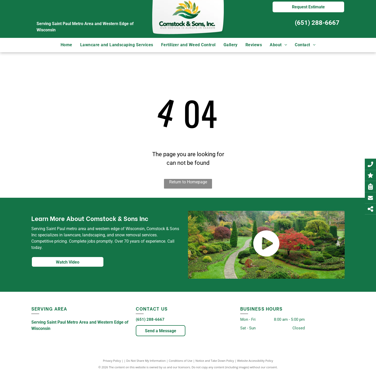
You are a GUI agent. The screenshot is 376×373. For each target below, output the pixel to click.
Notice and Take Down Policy (215, 361)
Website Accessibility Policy (255, 361)
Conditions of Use (180, 361)
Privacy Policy (112, 361)
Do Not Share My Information (146, 361)
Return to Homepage (188, 181)
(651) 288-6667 (317, 22)
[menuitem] (66, 44)
